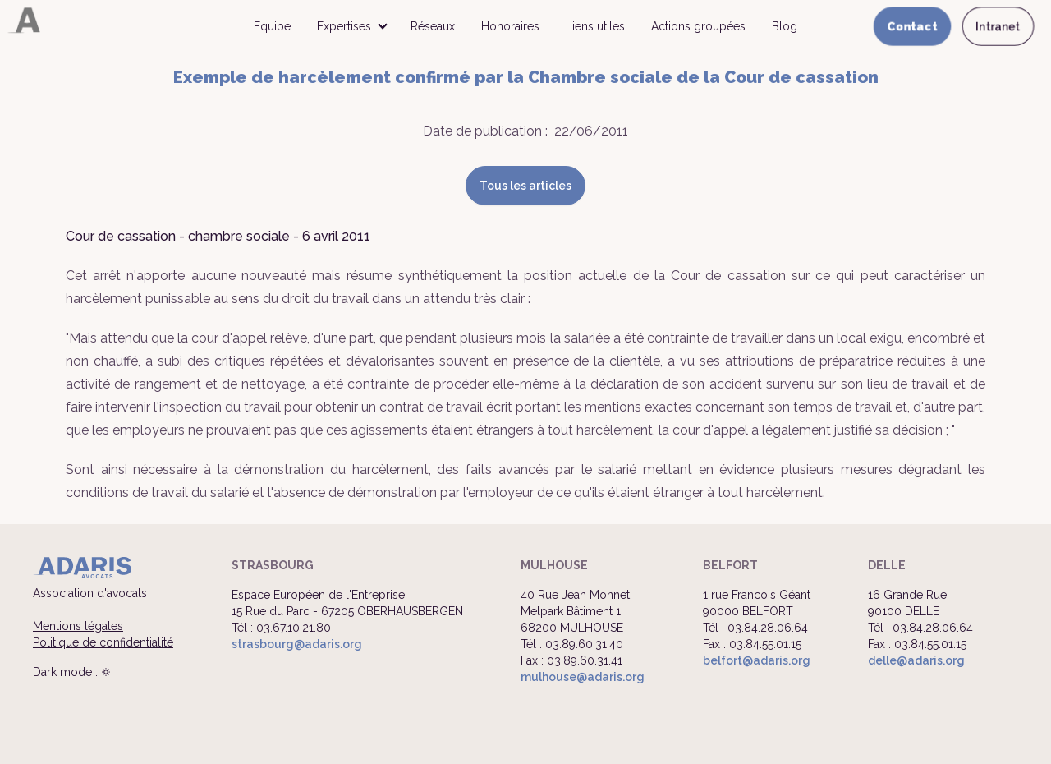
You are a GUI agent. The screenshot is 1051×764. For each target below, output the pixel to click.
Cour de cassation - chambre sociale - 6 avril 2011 (218, 236)
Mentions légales (78, 626)
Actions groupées (698, 26)
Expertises (344, 26)
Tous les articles (525, 185)
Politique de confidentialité (103, 642)
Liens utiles (595, 26)
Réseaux (433, 26)
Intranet (998, 26)
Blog (784, 26)
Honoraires (510, 26)
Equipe (272, 26)
